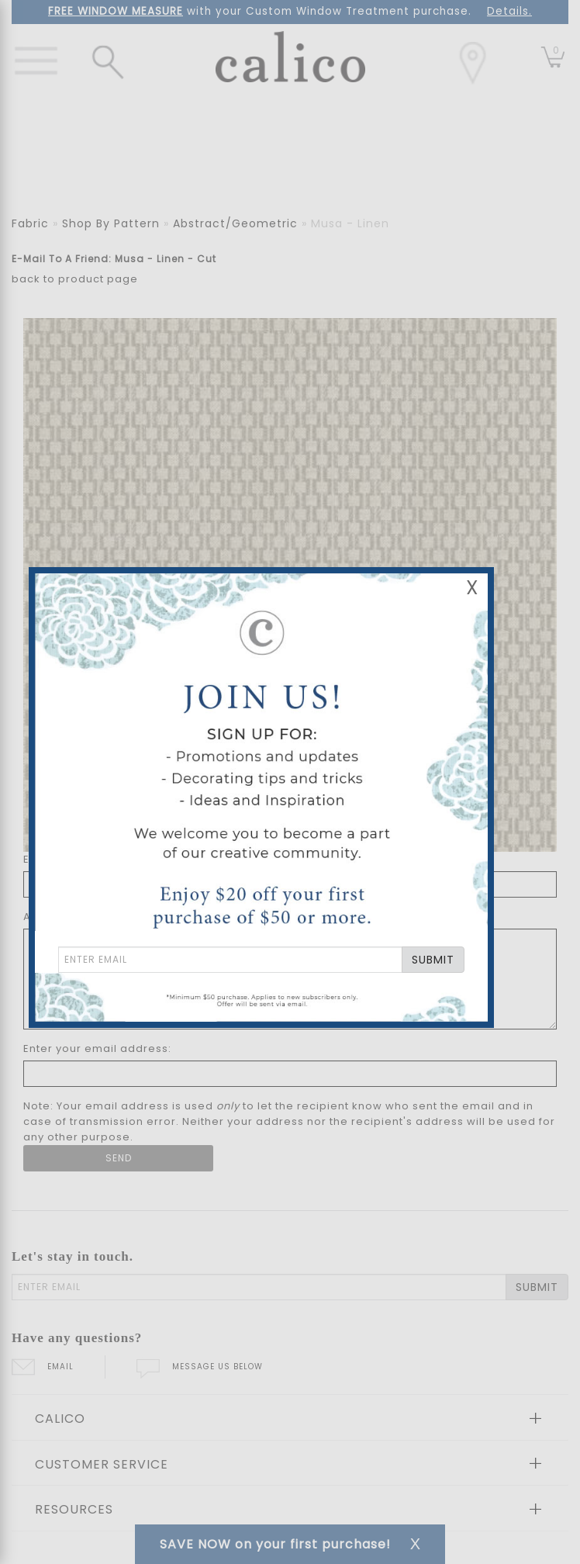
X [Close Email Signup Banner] (472, 587)
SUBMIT (433, 959)
